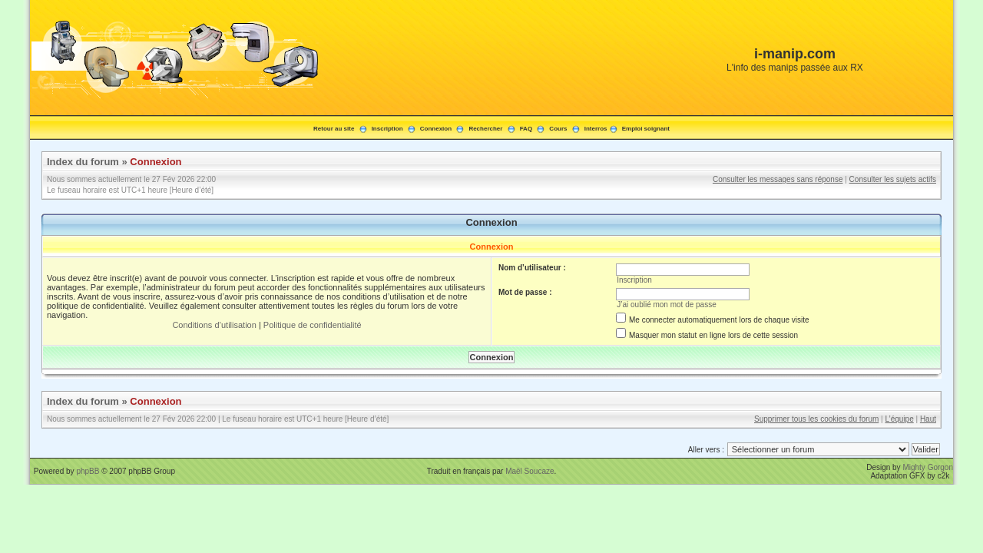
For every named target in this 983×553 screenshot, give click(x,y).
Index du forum (83, 161)
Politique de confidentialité (312, 324)
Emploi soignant (646, 128)
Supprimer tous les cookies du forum (816, 419)
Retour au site (333, 128)
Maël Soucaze (529, 471)
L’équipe (899, 419)
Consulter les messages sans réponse (778, 179)
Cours (558, 128)
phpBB (87, 471)
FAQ (526, 128)
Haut (928, 419)
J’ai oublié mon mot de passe (667, 304)
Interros (595, 128)
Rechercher (485, 128)
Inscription (387, 128)
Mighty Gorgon (927, 467)
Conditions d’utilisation (214, 324)
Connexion (436, 128)
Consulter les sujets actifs (892, 179)
